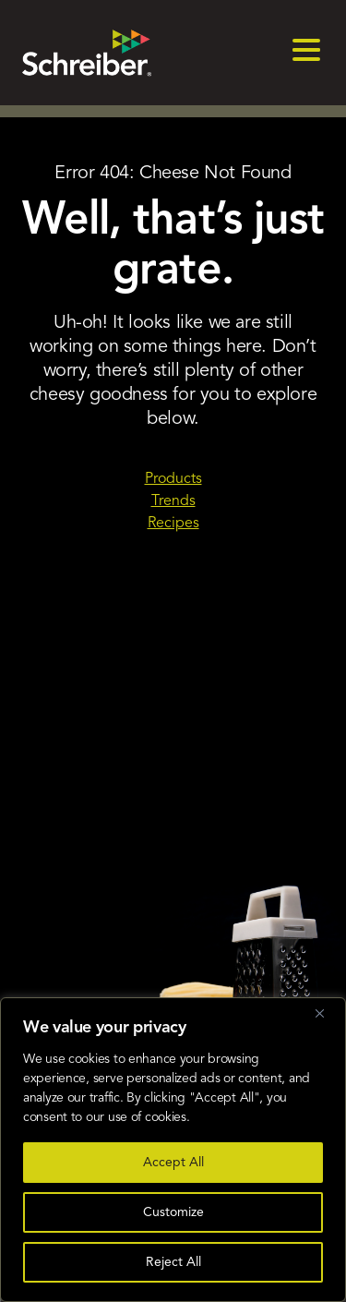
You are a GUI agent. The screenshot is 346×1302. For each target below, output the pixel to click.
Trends (173, 501)
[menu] (306, 52)
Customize (173, 1212)
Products (173, 479)
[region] (173, 1149)
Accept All (173, 1162)
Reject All (173, 1262)
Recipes (173, 523)
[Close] (327, 1013)
